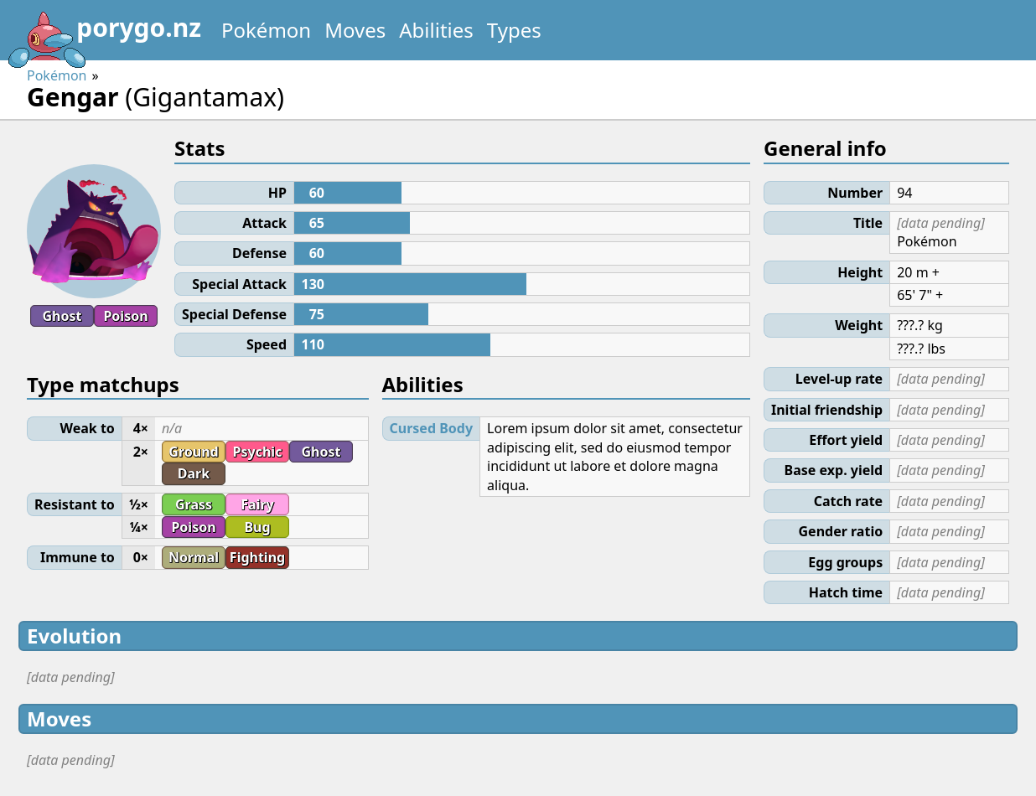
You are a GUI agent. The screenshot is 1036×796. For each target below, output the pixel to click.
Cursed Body (432, 428)
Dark (194, 473)
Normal (193, 557)
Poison (125, 316)
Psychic (257, 451)
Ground (193, 451)
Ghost (62, 316)
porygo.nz (104, 33)
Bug (257, 527)
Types (514, 30)
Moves (355, 30)
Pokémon (266, 30)
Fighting (257, 557)
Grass (193, 504)
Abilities (436, 30)
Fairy (257, 504)
